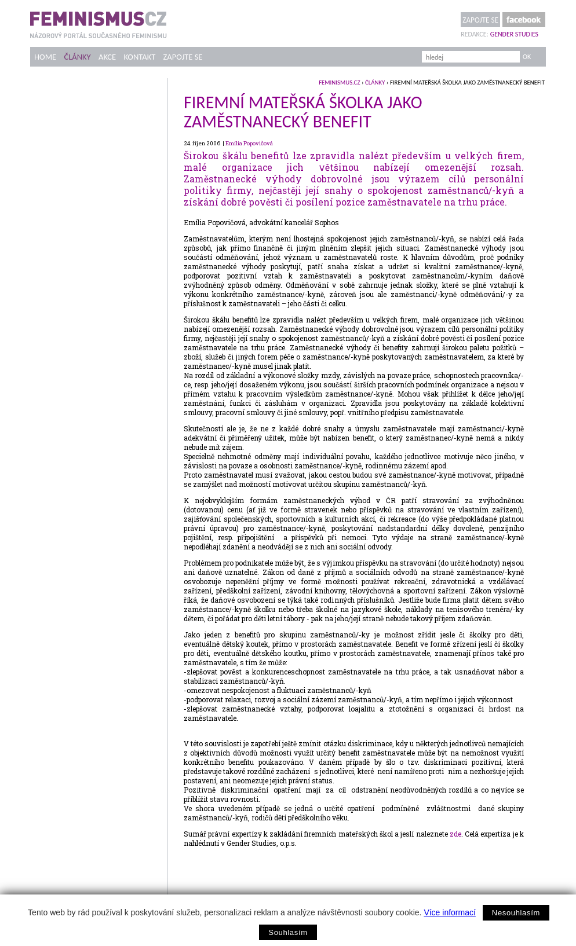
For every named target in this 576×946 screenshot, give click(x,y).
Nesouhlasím (516, 912)
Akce (107, 57)
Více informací (449, 912)
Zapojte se (480, 20)
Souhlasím (287, 932)
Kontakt (140, 57)
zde (455, 833)
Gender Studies (514, 34)
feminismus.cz (339, 82)
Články (77, 57)
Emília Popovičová (249, 143)
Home (45, 57)
